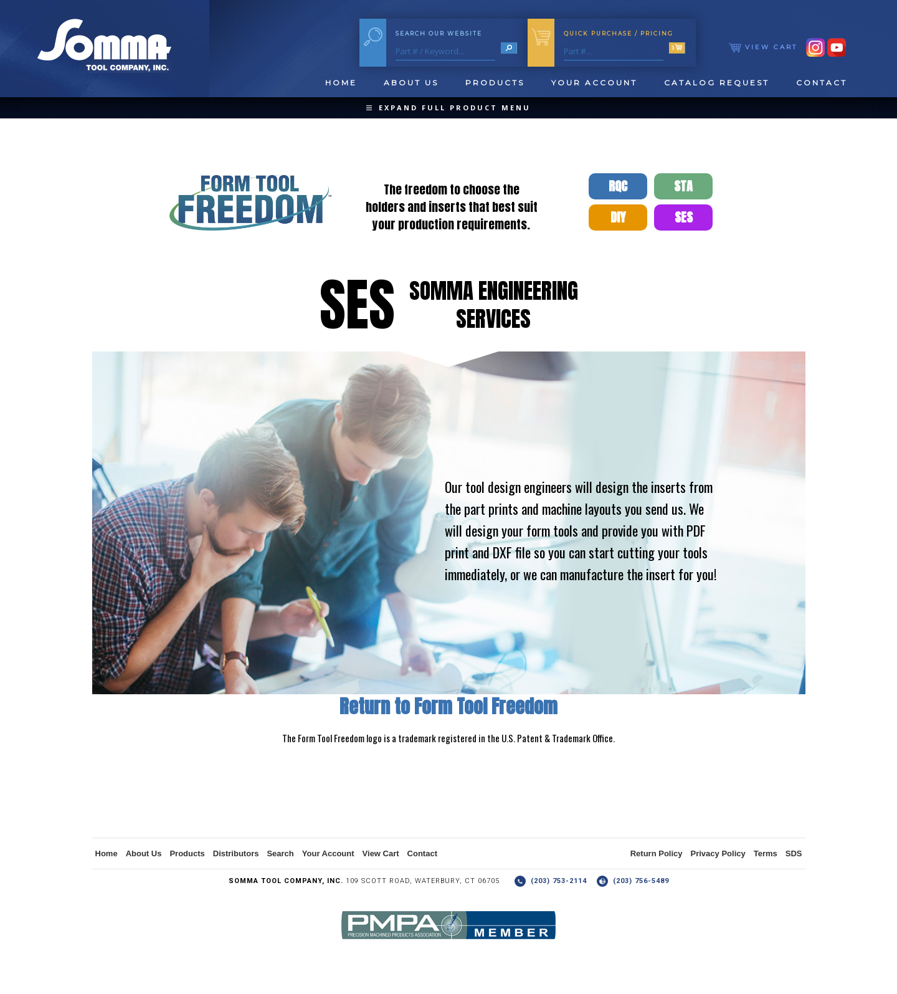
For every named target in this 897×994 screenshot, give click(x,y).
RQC (618, 186)
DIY (617, 217)
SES (684, 217)
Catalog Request (716, 82)
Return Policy (656, 853)
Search (280, 853)
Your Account (594, 82)
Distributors (236, 853)
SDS (793, 853)
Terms (765, 853)
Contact (821, 82)
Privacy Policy (718, 853)
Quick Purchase (618, 33)
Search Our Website (439, 33)
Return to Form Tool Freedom (448, 706)
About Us (411, 82)
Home (341, 82)
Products (494, 82)
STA (683, 186)
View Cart (763, 47)
